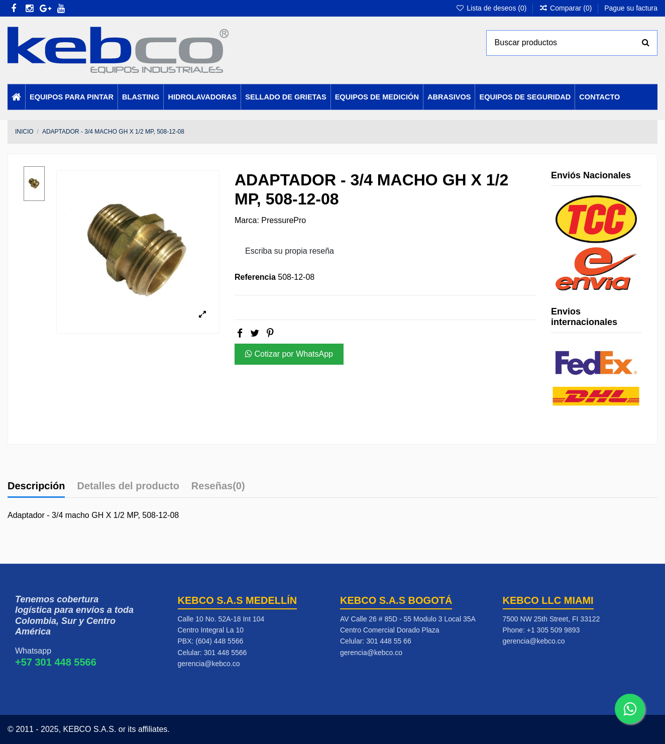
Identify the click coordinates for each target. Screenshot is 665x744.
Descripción (36, 485)
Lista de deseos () (492, 8)
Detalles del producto (128, 485)
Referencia (255, 277)
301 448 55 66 (388, 641)
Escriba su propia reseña (289, 251)
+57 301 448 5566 (55, 662)
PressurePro (283, 220)
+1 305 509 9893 (553, 630)
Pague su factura (630, 8)
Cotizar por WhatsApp (289, 354)
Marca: (247, 220)
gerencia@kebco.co (209, 664)
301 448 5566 (225, 653)
